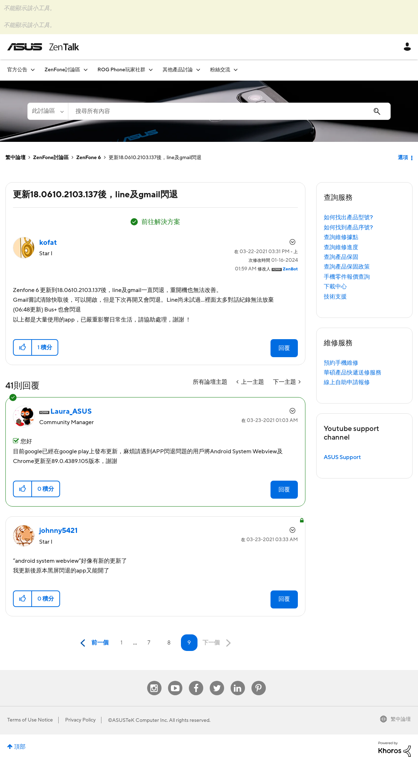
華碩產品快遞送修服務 (352, 372)
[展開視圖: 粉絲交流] (235, 69)
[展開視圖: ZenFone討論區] (85, 69)
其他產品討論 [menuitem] (178, 70)
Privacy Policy (80, 720)
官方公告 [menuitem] (17, 70)
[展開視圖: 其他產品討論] (198, 69)
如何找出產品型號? (348, 217)
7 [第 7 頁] (148, 642)
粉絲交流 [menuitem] (220, 70)
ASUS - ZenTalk (43, 46)
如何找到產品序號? (348, 227)
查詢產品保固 (341, 257)
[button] (23, 347)
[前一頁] (92, 643)
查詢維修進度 (341, 247)
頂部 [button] (20, 746)
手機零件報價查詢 (347, 276)
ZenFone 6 (88, 157)
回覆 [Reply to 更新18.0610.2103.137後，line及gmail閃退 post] (284, 348)
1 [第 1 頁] (121, 642)
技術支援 (335, 296)
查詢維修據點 (341, 237)
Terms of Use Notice (30, 720)
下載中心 (335, 286)
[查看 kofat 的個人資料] (48, 242)
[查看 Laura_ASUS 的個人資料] (71, 411)
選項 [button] (403, 157)
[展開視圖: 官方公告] (32, 69)
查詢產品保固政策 (347, 266)
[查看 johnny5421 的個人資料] (58, 530)
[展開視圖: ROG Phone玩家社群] (150, 69)
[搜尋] (229, 111)
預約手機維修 (341, 363)
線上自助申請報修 (347, 382)
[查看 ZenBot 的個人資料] (290, 269)
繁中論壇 (15, 157)
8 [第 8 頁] (169, 642)
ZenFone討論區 (51, 157)
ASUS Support (342, 457)
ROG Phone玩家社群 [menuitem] (121, 70)
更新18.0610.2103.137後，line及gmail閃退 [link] (155, 157)
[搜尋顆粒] (47, 111)
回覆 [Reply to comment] (284, 489)
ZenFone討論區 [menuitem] (62, 70)
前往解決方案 (160, 222)
